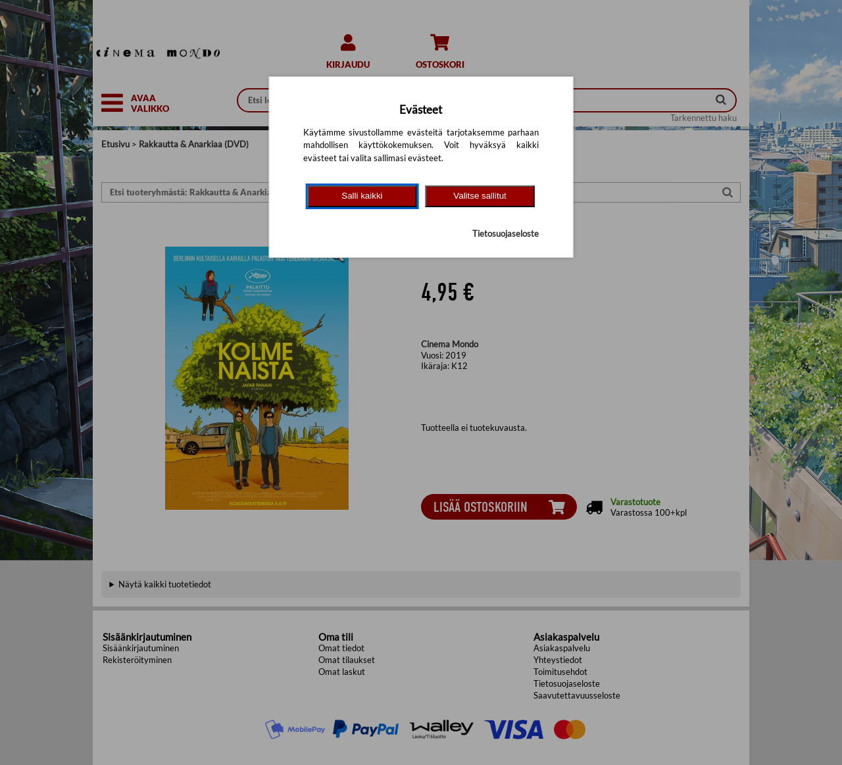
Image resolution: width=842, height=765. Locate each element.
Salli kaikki (361, 196)
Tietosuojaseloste (505, 233)
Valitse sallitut (480, 196)
